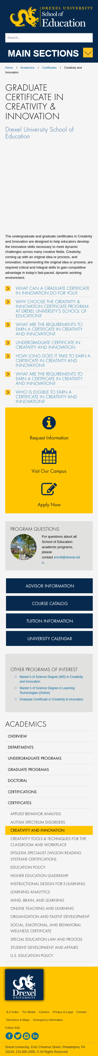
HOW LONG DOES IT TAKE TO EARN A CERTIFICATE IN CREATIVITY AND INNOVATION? (53, 360)
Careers (44, 1012)
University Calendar (49, 638)
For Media (29, 1012)
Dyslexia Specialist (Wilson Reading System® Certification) (45, 855)
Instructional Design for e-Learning (47, 883)
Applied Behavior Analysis (35, 813)
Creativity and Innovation (37, 830)
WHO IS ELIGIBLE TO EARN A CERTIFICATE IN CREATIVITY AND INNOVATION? (46, 396)
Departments (20, 747)
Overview (17, 736)
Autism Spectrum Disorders (37, 822)
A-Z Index (12, 1012)
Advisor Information (50, 586)
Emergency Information (48, 1019)
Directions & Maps (18, 1019)
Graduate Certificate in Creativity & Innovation (51, 699)
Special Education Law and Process (46, 939)
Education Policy (27, 867)
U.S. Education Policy (31, 955)
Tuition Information (49, 621)
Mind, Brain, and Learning (37, 900)
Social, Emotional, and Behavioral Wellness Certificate (45, 927)
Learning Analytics (30, 891)
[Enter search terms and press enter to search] (49, 37)
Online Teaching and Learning (42, 908)
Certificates (49, 67)
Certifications (22, 791)
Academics (28, 67)
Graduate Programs (28, 769)
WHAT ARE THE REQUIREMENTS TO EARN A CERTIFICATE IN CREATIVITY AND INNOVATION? (49, 329)
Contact (82, 1012)
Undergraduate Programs (34, 758)
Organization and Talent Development (50, 916)
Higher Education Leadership (39, 875)
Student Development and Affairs (44, 947)
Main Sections (43, 52)
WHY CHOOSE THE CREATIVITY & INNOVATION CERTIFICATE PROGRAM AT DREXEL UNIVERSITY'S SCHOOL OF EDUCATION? (52, 309)
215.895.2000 (25, 1052)
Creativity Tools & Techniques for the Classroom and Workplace (48, 841)
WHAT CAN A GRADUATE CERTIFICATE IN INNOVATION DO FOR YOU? (52, 290)
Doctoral (17, 780)
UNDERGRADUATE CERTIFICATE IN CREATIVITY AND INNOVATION (48, 345)
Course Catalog (50, 603)
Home (9, 67)
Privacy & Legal (63, 1012)
